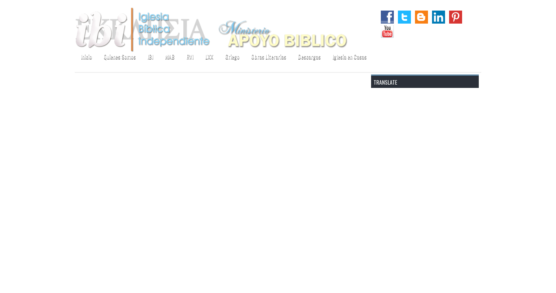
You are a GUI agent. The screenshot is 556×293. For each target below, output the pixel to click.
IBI (150, 56)
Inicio (86, 56)
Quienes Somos (120, 56)
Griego (232, 56)
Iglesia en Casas (349, 56)
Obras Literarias (268, 56)
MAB (170, 56)
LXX (209, 56)
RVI (190, 56)
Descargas (309, 56)
